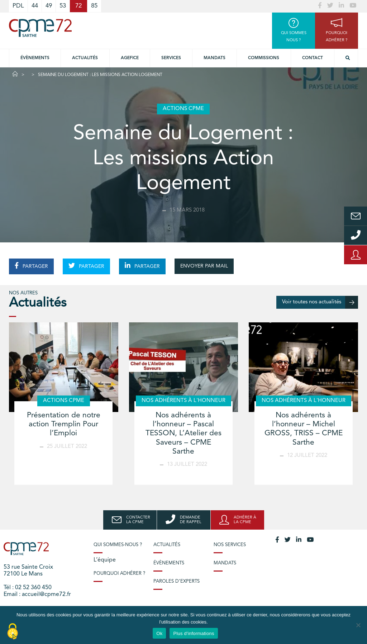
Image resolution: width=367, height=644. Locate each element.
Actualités (85, 58)
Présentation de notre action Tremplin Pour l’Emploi (63, 424)
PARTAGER (31, 265)
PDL (18, 6)
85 (94, 6)
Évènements (34, 58)
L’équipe (105, 560)
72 (78, 6)
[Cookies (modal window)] (12, 632)
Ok (159, 633)
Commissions (263, 58)
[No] (358, 625)
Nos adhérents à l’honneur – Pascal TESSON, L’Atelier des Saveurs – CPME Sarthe (183, 433)
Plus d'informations (193, 633)
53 (62, 6)
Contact (312, 58)
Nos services (230, 545)
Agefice (130, 58)
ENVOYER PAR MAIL (204, 266)
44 (35, 6)
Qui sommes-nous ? (118, 545)
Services (171, 58)
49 (49, 6)
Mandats (214, 58)
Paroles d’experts (176, 581)
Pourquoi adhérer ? (119, 573)
